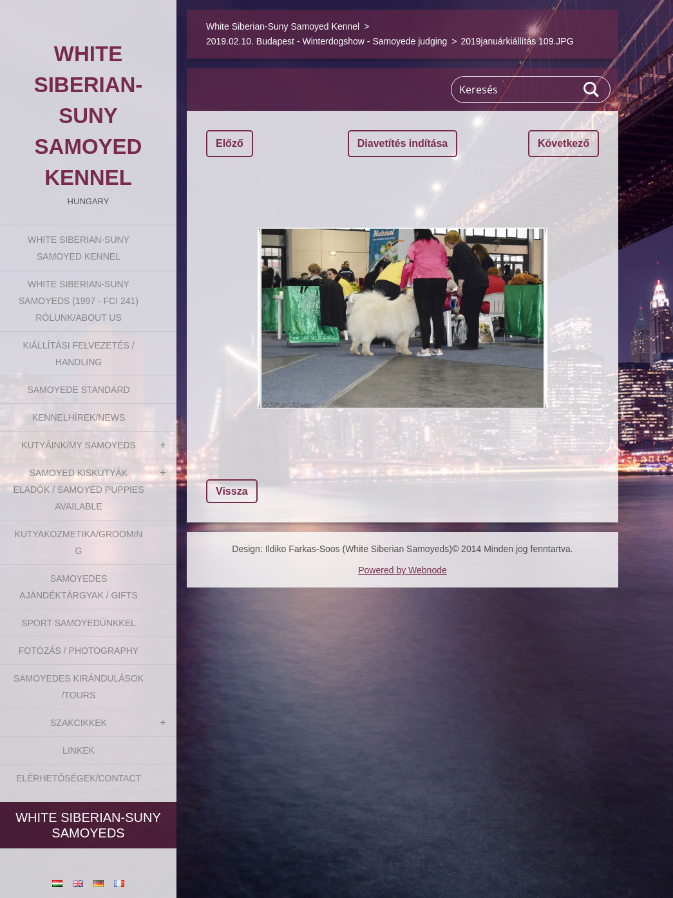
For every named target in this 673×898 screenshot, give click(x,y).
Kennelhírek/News (79, 417)
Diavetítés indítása (402, 143)
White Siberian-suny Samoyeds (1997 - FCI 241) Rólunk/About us (78, 301)
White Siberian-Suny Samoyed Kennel (78, 248)
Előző (229, 143)
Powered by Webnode (402, 570)
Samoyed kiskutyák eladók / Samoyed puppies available (78, 489)
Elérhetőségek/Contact (78, 778)
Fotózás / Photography (78, 650)
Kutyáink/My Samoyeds (78, 445)
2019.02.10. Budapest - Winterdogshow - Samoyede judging (326, 41)
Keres (591, 89)
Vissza (232, 491)
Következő (563, 143)
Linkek (78, 750)
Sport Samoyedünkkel (78, 623)
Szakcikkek (78, 723)
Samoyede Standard (78, 390)
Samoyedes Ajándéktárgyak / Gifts (78, 586)
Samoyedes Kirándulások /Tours (79, 686)
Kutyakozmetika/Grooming (79, 542)
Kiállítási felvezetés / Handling (78, 353)
